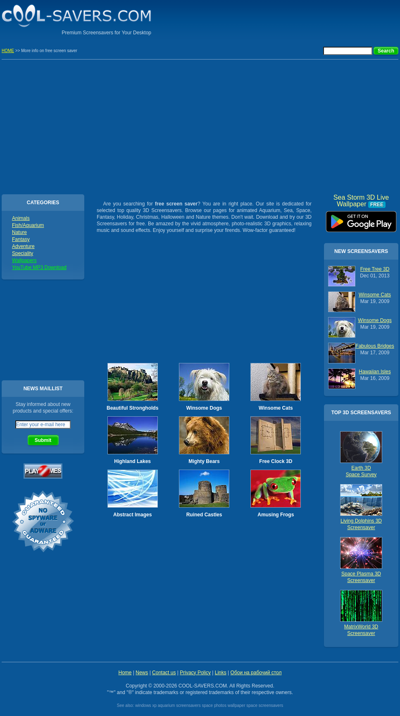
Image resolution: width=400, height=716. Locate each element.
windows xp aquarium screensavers (167, 705)
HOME (8, 50)
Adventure (23, 246)
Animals (21, 218)
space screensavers (264, 705)
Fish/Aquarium (28, 225)
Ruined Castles (204, 515)
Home (124, 672)
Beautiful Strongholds (132, 408)
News (142, 672)
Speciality (22, 253)
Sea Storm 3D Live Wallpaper (361, 218)
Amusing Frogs (275, 515)
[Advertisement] (200, 126)
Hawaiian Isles (374, 372)
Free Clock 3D (275, 461)
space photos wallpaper (223, 705)
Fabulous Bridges (374, 346)
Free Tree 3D (375, 269)
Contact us (164, 672)
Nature (19, 232)
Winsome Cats (276, 408)
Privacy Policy (195, 672)
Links (220, 672)
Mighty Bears (203, 461)
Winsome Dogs (204, 408)
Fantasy (21, 239)
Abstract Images (132, 515)
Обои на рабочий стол (256, 672)
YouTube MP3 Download (39, 267)
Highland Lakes (132, 461)
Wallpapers (24, 260)
